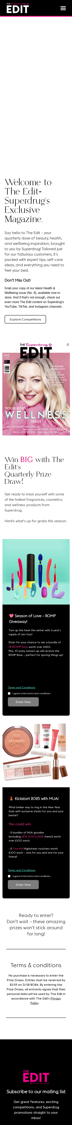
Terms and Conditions (21, 687)
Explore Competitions (25, 319)
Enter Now (23, 702)
